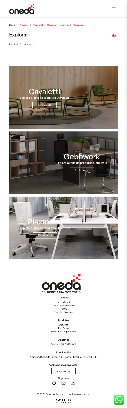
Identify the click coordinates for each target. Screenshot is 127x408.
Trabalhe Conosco (63, 312)
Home (12, 25)
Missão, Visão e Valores (64, 305)
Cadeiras (63, 324)
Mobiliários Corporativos (63, 331)
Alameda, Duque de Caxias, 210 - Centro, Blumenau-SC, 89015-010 (63, 356)
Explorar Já (44, 105)
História (63, 308)
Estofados (63, 328)
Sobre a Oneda (63, 301)
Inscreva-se (63, 371)
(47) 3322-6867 (68, 344)
